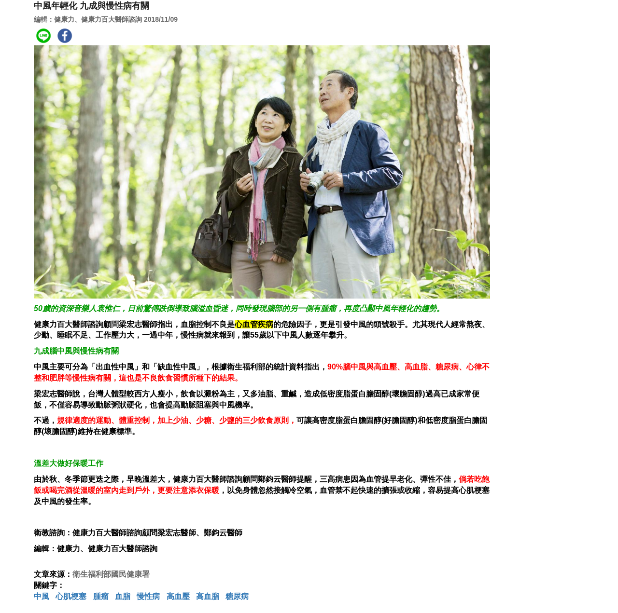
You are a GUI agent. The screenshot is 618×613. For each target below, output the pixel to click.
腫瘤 (101, 596)
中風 (41, 596)
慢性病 (148, 596)
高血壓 (178, 596)
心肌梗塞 (71, 596)
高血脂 (207, 596)
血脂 (122, 596)
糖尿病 (237, 596)
